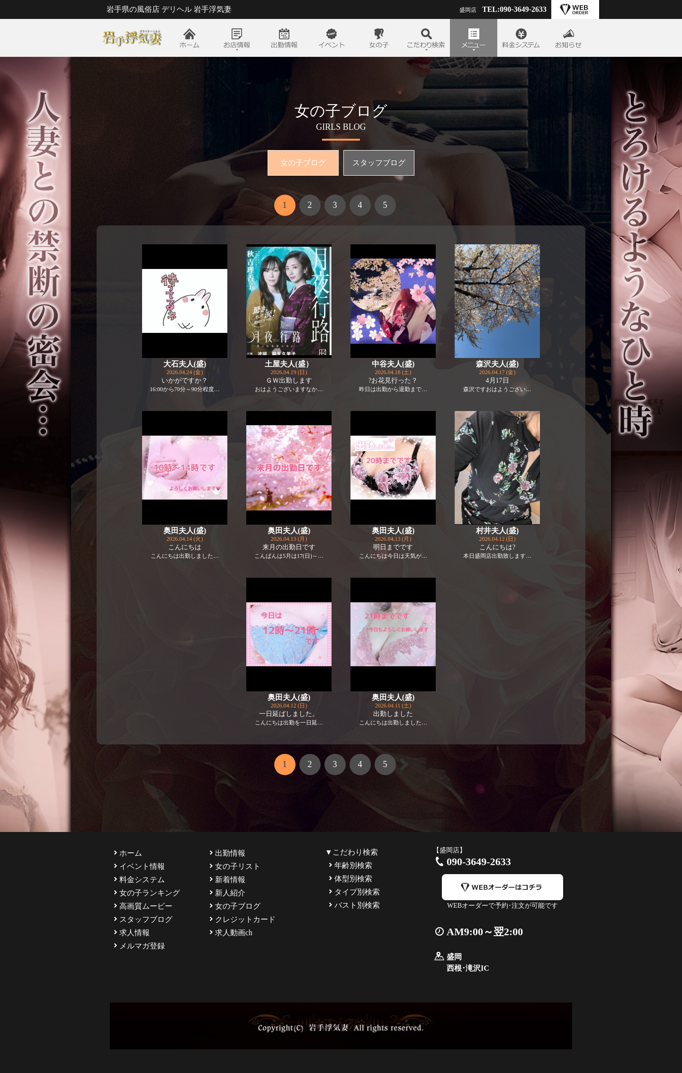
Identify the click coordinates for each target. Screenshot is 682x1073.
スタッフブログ (378, 163)
